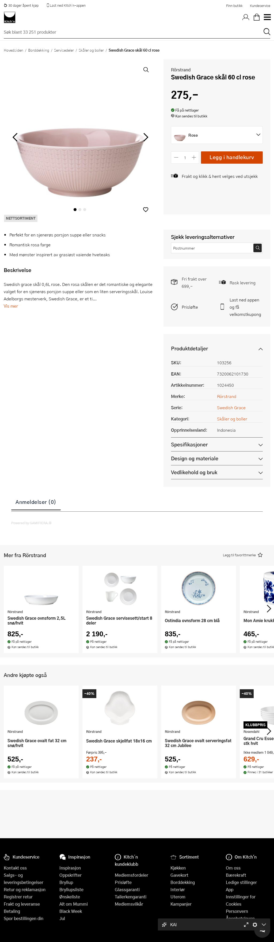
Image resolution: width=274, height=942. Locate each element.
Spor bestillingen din (23, 918)
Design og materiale (194, 458)
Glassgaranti (127, 889)
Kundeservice (260, 5)
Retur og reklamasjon (24, 889)
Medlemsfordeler (131, 875)
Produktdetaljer (189, 348)
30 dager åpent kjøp (21, 5)
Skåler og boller (91, 50)
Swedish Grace (231, 407)
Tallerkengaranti (130, 897)
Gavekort (179, 875)
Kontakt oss (15, 868)
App (229, 889)
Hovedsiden (13, 50)
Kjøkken (178, 868)
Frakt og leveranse (22, 904)
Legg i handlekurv (232, 157)
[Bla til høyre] (145, 137)
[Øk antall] (194, 157)
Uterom (177, 897)
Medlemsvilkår (129, 904)
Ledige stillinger (241, 882)
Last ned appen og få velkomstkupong (245, 307)
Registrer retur (18, 897)
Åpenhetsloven (240, 918)
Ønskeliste (69, 897)
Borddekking (38, 50)
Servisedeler (64, 50)
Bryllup (66, 882)
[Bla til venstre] (15, 137)
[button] (145, 209)
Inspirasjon (70, 868)
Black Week (70, 911)
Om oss (233, 868)
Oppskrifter (70, 875)
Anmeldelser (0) (36, 502)
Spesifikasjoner (189, 444)
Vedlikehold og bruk (194, 472)
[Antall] (185, 157)
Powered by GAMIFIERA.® (31, 522)
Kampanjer (181, 904)
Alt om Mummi (73, 904)
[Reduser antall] (176, 157)
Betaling (12, 911)
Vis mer (11, 306)
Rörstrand (181, 70)
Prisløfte (190, 307)
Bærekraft (236, 875)
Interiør (177, 889)
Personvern (237, 911)
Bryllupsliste (71, 889)
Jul (62, 918)
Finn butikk (234, 5)
